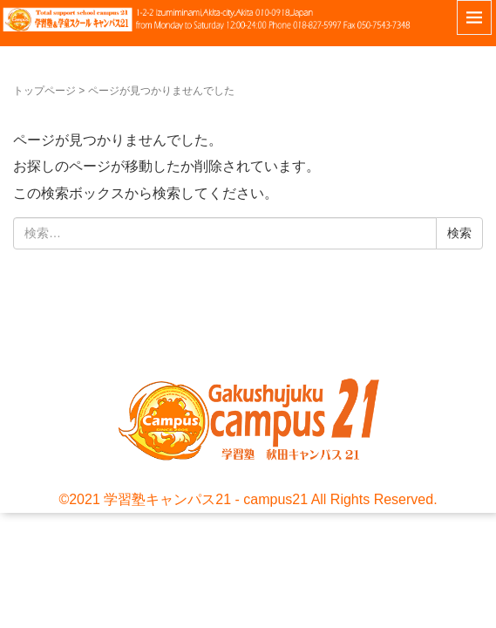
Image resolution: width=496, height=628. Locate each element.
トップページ (44, 91)
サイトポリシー (47, 333)
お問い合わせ (20, 333)
